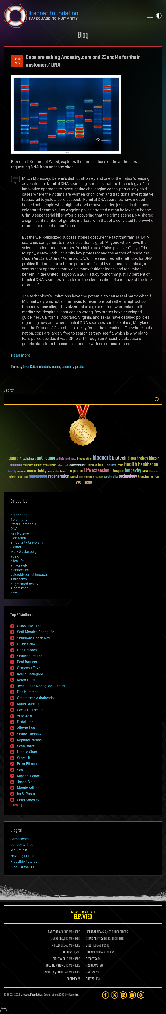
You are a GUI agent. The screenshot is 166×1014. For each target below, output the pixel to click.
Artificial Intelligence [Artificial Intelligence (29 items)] (66, 459)
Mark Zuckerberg (23, 552)
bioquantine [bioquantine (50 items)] (84, 458)
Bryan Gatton (30, 367)
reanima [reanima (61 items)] (22, 477)
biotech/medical (50, 367)
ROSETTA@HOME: (54, 972)
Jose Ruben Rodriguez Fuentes (41, 686)
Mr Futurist (18, 850)
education (67, 367)
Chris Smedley (28, 800)
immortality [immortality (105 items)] (37, 470)
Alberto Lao (26, 728)
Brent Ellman (27, 764)
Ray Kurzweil (20, 533)
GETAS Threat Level (83, 915)
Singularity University (26, 542)
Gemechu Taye (28, 668)
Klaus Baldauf (28, 704)
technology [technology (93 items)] (128, 476)
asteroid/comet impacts (29, 574)
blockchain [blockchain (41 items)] (16, 465)
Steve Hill (24, 758)
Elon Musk (18, 538)
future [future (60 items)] (102, 465)
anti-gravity (19, 565)
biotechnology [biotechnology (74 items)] (138, 458)
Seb (20, 770)
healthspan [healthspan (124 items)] (148, 465)
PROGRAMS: (92, 966)
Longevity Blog (22, 844)
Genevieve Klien (29, 626)
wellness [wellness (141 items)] (84, 482)
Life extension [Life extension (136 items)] (96, 471)
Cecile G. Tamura (30, 710)
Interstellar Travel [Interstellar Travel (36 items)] (57, 471)
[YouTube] (132, 995)
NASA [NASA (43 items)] (145, 471)
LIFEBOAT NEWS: (95, 932)
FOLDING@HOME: (55, 966)
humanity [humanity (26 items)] (12, 471)
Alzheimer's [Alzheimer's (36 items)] (29, 459)
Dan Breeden (27, 650)
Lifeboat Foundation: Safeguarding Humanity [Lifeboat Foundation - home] (72, 16)
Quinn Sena (26, 644)
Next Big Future (22, 856)
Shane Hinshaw (29, 734)
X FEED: (56, 946)
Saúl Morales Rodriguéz (35, 632)
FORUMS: (72, 979)
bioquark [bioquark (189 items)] (102, 458)
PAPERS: (90, 972)
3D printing (19, 515)
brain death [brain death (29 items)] (28, 465)
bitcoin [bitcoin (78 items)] (154, 458)
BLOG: (89, 946)
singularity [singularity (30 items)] (89, 477)
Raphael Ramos (29, 740)
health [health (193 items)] (130, 464)
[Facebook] (105, 995)
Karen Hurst (26, 680)
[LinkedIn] (123, 995)
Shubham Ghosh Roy (33, 638)
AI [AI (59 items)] (21, 459)
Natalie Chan (27, 752)
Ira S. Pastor (26, 794)
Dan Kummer (27, 692)
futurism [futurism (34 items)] (111, 465)
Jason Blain (26, 782)
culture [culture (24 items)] (60, 465)
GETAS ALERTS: (94, 939)
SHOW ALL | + (17, 805)
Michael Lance (28, 776)
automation (19, 588)
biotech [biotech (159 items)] (119, 458)
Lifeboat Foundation (31, 994)
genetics (79, 367)
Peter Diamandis (23, 524)
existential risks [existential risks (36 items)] (77, 465)
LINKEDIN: (56, 939)
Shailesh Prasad (29, 656)
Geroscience (19, 839)
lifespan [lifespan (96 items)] (117, 470)
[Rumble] (140, 995)
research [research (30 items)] (74, 477)
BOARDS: (91, 952)
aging (14, 556)
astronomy (18, 579)
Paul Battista (27, 662)
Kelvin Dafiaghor (30, 674)
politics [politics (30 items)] (12, 477)
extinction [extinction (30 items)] (92, 465)
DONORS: (68, 952)
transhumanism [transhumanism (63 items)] (148, 477)
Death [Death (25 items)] (66, 465)
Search (156, 399)
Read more (20, 355)
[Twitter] (114, 995)
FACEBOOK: (54, 932)
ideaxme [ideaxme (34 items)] (21, 471)
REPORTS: (91, 959)
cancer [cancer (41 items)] (38, 465)
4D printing (19, 519)
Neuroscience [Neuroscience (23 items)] (154, 472)
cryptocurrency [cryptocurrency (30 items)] (49, 465)
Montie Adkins (28, 788)
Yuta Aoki (24, 716)
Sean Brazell (26, 746)
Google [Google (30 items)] (120, 465)
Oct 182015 (17, 61)
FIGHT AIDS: (59, 959)
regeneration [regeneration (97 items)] (58, 476)
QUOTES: (90, 979)
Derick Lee (25, 722)
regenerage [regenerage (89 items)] (38, 476)
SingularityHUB (22, 867)
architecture (19, 570)
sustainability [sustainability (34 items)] (111, 477)
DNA (13, 529)
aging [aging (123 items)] (14, 458)
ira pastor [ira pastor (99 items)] (75, 470)
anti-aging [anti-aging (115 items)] (46, 458)
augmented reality (24, 584)
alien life (17, 561)
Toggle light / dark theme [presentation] (159, 16)
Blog (83, 35)
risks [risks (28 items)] (81, 477)
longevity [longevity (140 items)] (133, 471)
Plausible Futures (23, 861)
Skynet (15, 547)
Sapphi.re (73, 994)
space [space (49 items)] (99, 477)
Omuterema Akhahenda (35, 698)
